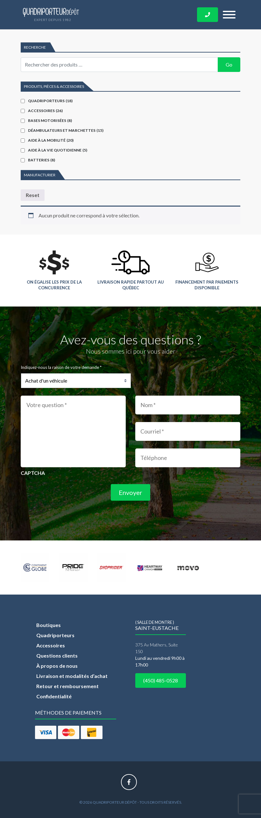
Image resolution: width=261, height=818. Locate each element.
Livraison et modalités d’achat (72, 676)
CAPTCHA (33, 473)
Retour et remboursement (67, 686)
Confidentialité (54, 696)
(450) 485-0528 (160, 680)
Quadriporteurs (50, 100)
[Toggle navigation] (229, 14)
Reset (32, 195)
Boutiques (48, 625)
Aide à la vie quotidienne (57, 150)
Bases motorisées (50, 120)
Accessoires (45, 110)
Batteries (41, 160)
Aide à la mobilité (51, 140)
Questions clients (57, 655)
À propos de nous (57, 666)
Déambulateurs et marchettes (65, 130)
